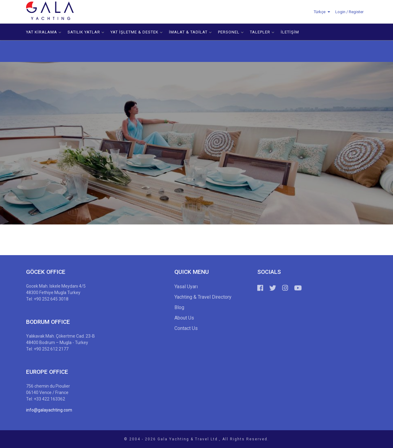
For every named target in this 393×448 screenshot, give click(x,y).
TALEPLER (262, 32)
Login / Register (349, 12)
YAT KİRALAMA (43, 32)
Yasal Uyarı (186, 286)
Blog (179, 307)
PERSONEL (231, 32)
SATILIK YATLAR (86, 32)
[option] (196, 143)
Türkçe (319, 12)
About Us (184, 318)
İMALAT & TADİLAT (190, 32)
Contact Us (186, 328)
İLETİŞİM (290, 32)
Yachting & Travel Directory (203, 297)
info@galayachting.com (49, 410)
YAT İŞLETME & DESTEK (137, 32)
